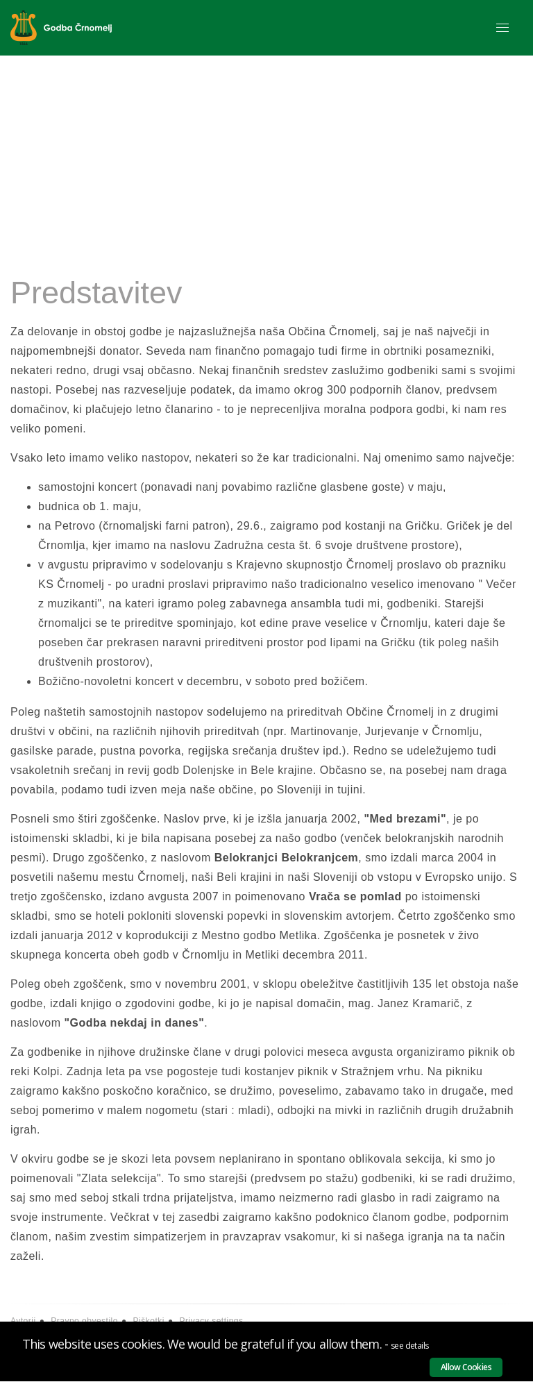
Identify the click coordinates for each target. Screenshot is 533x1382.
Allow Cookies (466, 1367)
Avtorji (23, 1321)
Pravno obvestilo (84, 1321)
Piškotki (148, 1321)
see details (409, 1345)
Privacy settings (211, 1321)
